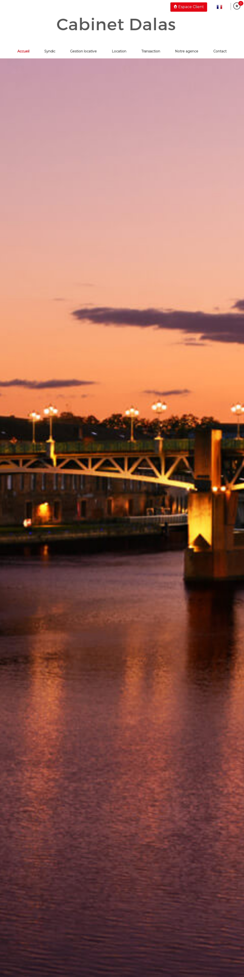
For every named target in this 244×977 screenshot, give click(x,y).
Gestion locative (83, 51)
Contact (220, 51)
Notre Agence (186, 51)
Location (119, 51)
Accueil (23, 51)
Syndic (49, 51)
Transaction (150, 51)
